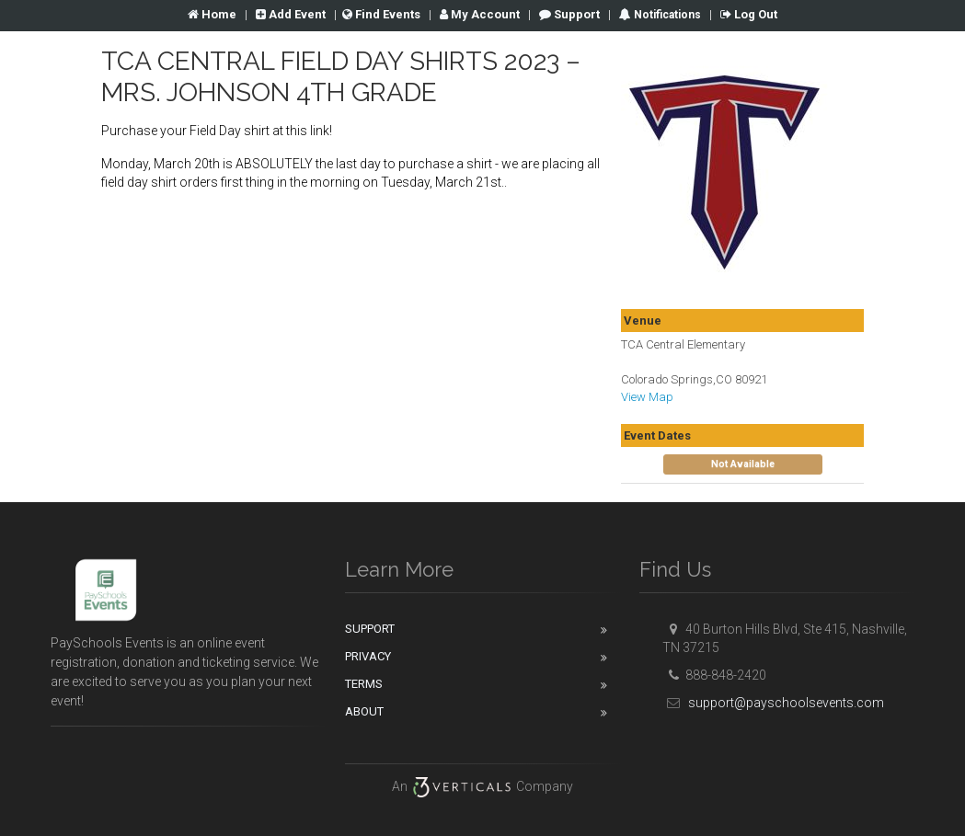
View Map (647, 397)
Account (480, 14)
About (364, 711)
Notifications (666, 14)
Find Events (381, 14)
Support (569, 14)
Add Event (291, 14)
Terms (364, 684)
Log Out (748, 14)
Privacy (368, 656)
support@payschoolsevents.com (773, 702)
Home (212, 14)
